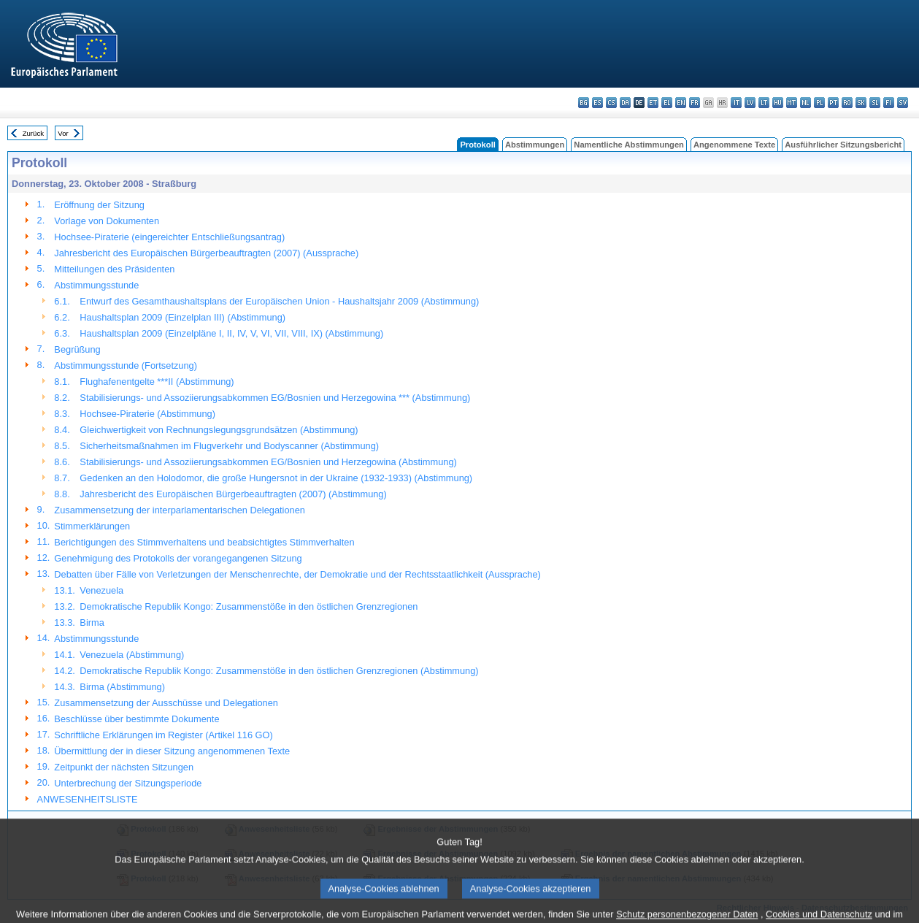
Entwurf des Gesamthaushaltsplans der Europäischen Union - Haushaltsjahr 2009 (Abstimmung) (279, 301)
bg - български (583, 102)
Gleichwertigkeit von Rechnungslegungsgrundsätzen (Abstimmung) (219, 429)
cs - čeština (611, 102)
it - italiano (736, 102)
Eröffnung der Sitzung (99, 204)
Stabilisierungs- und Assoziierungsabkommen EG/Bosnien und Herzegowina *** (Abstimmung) (275, 397)
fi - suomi (888, 102)
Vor (63, 133)
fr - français (694, 102)
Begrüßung (77, 349)
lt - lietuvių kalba (763, 102)
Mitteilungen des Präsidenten (114, 269)
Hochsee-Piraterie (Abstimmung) (147, 413)
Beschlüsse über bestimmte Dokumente (136, 718)
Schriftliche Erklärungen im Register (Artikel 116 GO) (163, 734)
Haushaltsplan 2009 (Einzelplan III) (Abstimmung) (182, 317)
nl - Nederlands (805, 102)
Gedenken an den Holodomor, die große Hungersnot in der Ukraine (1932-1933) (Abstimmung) (276, 477)
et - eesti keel (652, 102)
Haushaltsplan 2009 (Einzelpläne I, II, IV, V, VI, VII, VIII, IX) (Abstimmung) (231, 333)
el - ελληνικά (666, 102)
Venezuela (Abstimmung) (132, 654)
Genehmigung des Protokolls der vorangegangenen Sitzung (177, 558)
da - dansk (625, 102)
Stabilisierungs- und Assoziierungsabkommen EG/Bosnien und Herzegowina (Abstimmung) (268, 461)
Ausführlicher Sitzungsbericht (843, 144)
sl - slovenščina (874, 102)
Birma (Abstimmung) (122, 686)
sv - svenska (902, 102)
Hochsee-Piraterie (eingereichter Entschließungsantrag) (169, 236)
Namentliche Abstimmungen (629, 144)
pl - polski (819, 102)
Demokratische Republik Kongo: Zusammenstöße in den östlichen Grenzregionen (249, 606)
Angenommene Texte (734, 144)
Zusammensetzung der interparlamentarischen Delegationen (179, 510)
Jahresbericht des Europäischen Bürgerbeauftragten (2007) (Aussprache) (206, 253)
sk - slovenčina (860, 102)
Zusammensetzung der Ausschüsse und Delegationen (166, 702)
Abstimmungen (534, 144)
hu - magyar (777, 102)
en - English (680, 102)
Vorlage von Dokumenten (106, 220)
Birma (92, 622)
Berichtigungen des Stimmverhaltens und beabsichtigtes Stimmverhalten (204, 542)
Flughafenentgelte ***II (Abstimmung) (157, 381)
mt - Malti (791, 102)
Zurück (33, 133)
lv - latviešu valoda (750, 102)
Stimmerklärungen (92, 526)
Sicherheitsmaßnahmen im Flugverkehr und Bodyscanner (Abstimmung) (229, 445)
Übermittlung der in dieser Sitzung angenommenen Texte (172, 751)
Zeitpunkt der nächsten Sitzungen (123, 767)
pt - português (833, 102)
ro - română (847, 102)
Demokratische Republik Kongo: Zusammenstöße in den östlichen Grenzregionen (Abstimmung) (279, 670)
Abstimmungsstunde (96, 285)
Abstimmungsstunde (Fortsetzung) (125, 365)
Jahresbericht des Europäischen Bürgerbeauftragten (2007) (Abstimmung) (233, 494)
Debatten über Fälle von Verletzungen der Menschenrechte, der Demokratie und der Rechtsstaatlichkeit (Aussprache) (297, 574)
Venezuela (101, 590)
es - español (597, 102)
